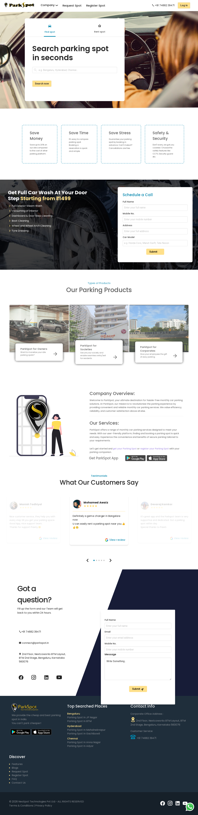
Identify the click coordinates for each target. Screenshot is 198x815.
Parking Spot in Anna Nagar (84, 742)
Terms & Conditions (21, 805)
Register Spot (95, 5)
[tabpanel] (74, 65)
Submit (155, 252)
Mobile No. (128, 213)
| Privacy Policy (43, 805)
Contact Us (19, 783)
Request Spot (72, 5)
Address (127, 225)
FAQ (14, 779)
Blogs (15, 768)
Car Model (129, 237)
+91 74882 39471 (163, 5)
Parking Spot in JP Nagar (82, 717)
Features (17, 764)
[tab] (49, 28)
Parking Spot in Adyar (80, 746)
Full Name (128, 201)
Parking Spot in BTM (79, 721)
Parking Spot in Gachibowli (83, 733)
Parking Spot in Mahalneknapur (86, 730)
